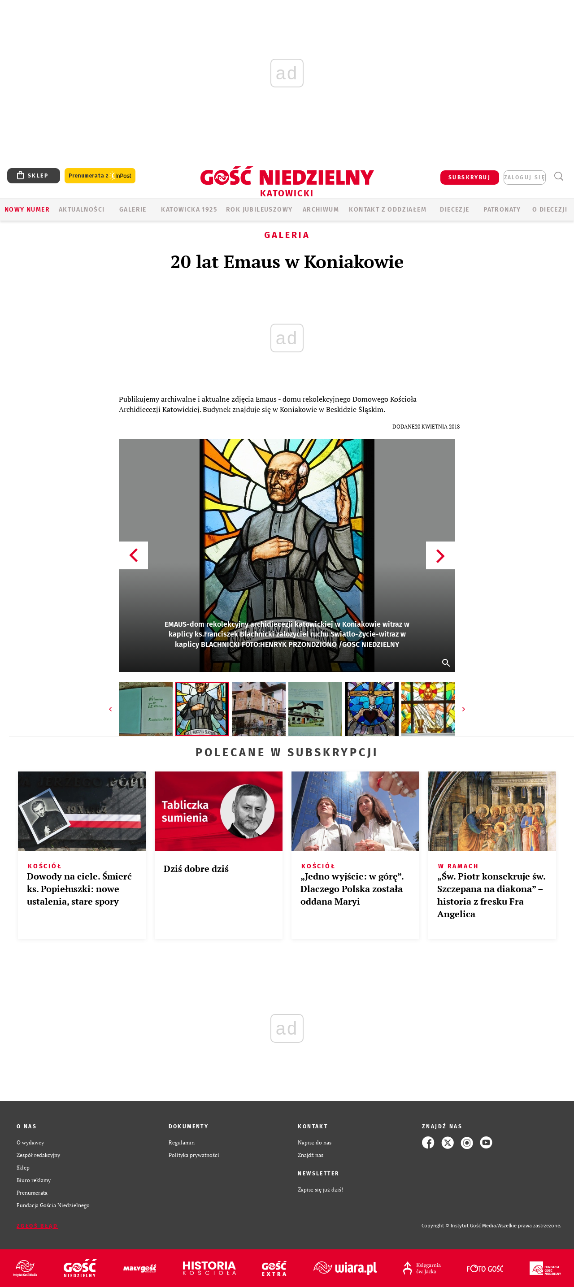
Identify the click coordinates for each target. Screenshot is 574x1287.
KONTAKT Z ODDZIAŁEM (387, 209)
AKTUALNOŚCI (81, 209)
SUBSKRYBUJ (469, 177)
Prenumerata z (100, 176)
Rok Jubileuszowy (259, 209)
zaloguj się (524, 177)
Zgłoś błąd (37, 1226)
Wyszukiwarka (558, 176)
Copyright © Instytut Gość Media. (459, 1226)
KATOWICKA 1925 (189, 209)
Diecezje (454, 209)
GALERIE (133, 209)
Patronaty (502, 209)
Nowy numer (27, 209)
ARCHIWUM (321, 209)
